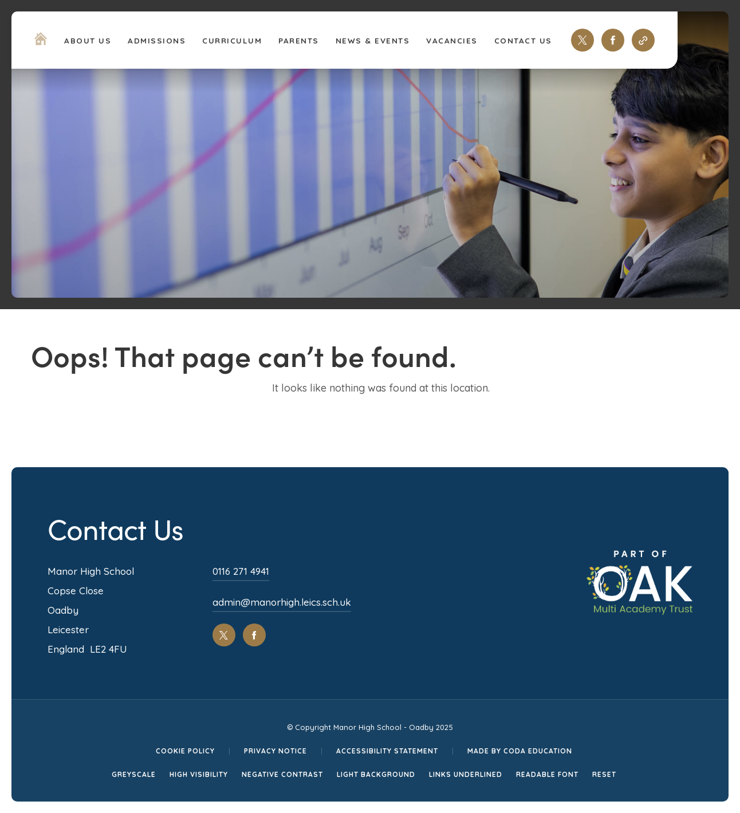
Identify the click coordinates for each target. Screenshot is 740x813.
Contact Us (523, 40)
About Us (87, 40)
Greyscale (134, 774)
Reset (604, 774)
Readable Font (547, 774)
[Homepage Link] (40, 42)
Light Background (376, 774)
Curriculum (232, 40)
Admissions (157, 40)
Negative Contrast (282, 774)
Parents (298, 40)
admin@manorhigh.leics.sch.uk (281, 602)
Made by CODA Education (519, 751)
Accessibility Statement (387, 751)
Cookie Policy (185, 751)
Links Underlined (465, 774)
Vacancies (452, 40)
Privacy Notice (275, 751)
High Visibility (199, 774)
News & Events (373, 40)
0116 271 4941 (240, 571)
